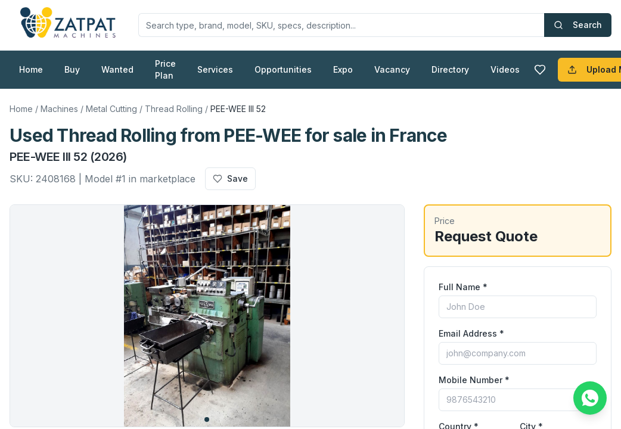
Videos (505, 69)
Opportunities (283, 69)
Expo (343, 69)
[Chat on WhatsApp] (590, 398)
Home (31, 69)
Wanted (117, 69)
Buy (72, 69)
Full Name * (463, 287)
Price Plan (165, 69)
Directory (450, 69)
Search (578, 25)
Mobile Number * (474, 380)
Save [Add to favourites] (230, 178)
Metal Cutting (111, 109)
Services (215, 69)
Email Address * (471, 333)
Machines (59, 109)
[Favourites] (540, 69)
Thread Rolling (174, 109)
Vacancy (392, 69)
